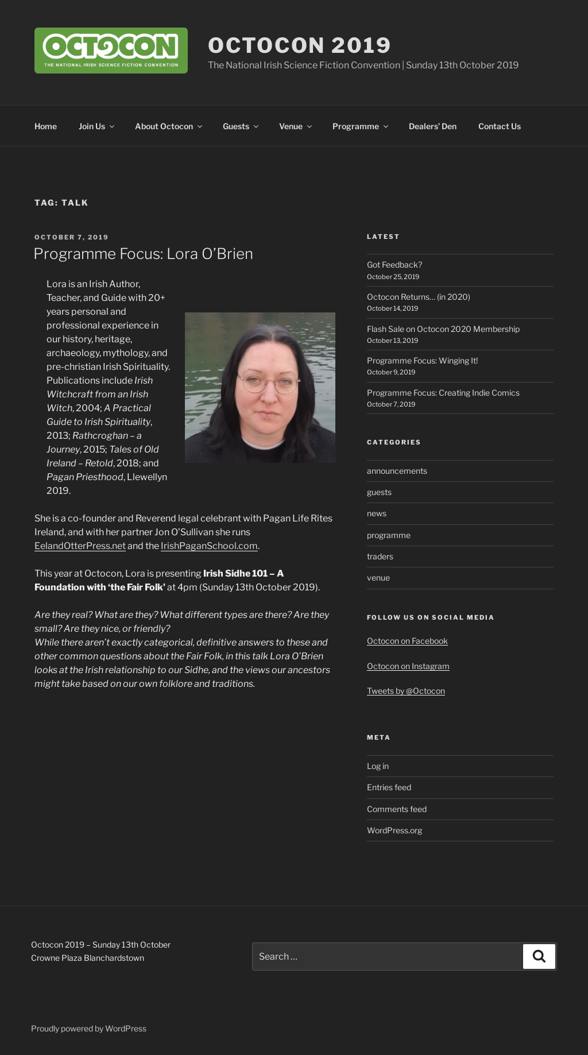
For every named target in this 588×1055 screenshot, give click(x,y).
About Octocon (169, 126)
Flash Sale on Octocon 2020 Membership (443, 329)
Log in (378, 766)
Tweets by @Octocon (406, 690)
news (376, 513)
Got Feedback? (394, 264)
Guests (241, 126)
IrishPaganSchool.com (209, 545)
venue (378, 577)
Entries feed (389, 787)
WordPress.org (394, 830)
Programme (361, 126)
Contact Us (499, 126)
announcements (397, 471)
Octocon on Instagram (408, 666)
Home (45, 126)
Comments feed (397, 809)
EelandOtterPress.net (80, 545)
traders (380, 556)
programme (389, 535)
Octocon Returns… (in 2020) (418, 297)
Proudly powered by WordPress (88, 1028)
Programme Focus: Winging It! (422, 360)
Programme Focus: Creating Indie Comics (443, 392)
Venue (296, 126)
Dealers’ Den (433, 126)
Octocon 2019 (300, 45)
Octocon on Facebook (407, 641)
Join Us (97, 126)
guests (379, 492)
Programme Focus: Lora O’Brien (143, 253)
